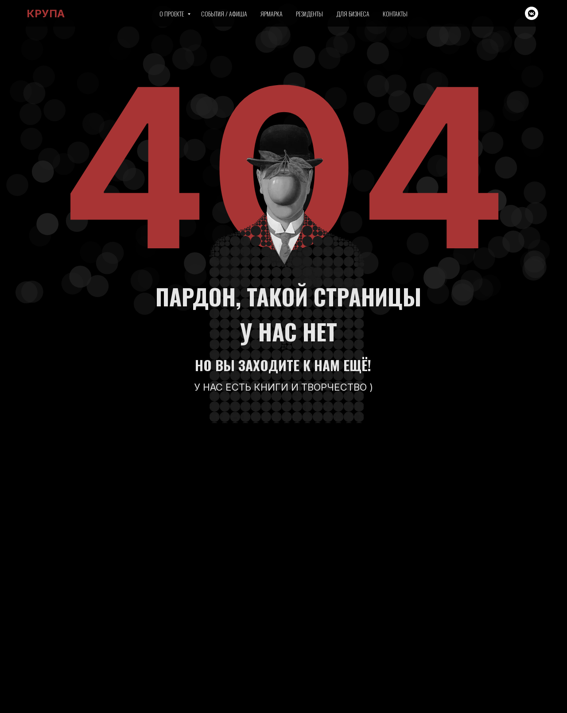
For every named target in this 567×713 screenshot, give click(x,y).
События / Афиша (224, 13)
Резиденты (309, 13)
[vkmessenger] (531, 13)
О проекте (172, 13)
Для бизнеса (352, 13)
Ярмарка (271, 13)
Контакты (395, 13)
